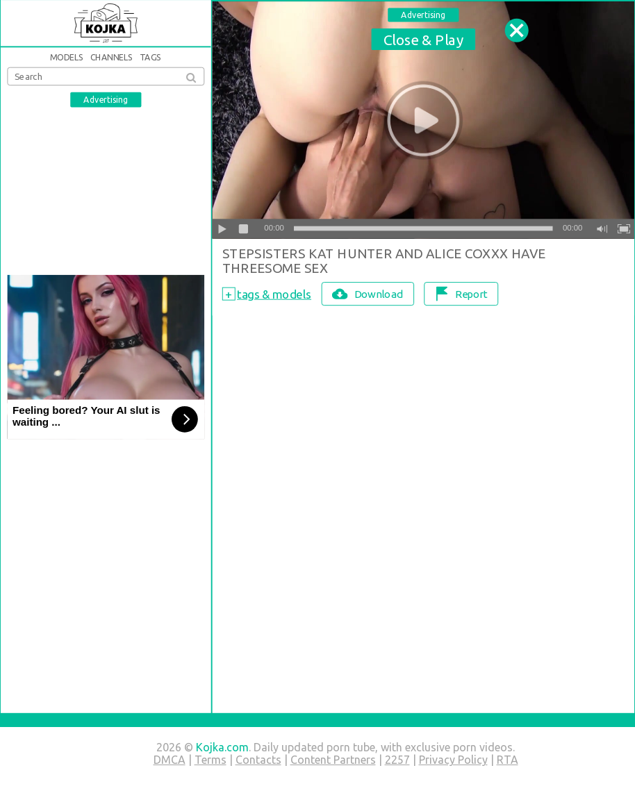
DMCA (169, 759)
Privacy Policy (453, 759)
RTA (507, 759)
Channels (111, 57)
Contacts (258, 759)
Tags (151, 57)
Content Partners (333, 759)
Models (66, 57)
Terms (210, 759)
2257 (397, 759)
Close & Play (423, 39)
